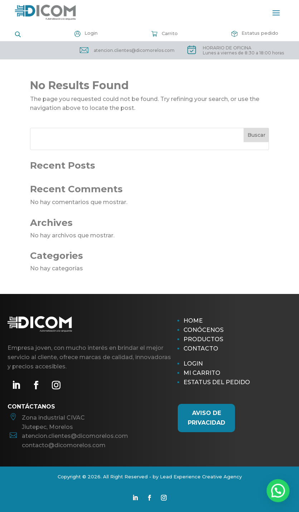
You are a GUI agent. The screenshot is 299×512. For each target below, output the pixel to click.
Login (193, 363)
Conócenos (203, 330)
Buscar (256, 135)
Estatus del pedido (216, 382)
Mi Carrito (201, 372)
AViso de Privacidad (206, 418)
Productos (203, 339)
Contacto (200, 348)
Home (193, 320)
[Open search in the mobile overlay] (18, 34)
